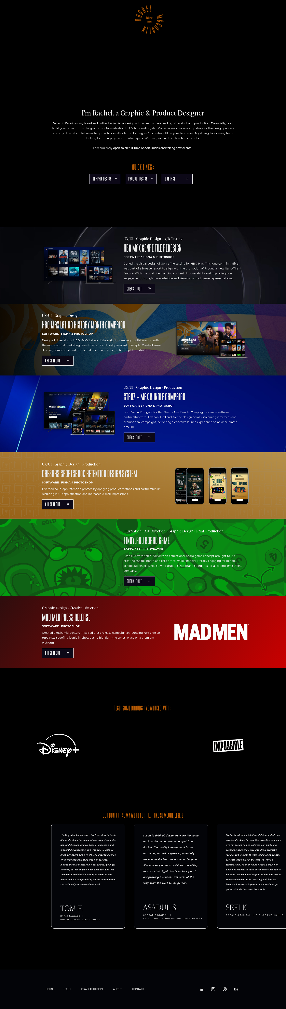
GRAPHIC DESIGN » (105, 178)
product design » (140, 178)
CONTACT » (177, 178)
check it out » (139, 288)
